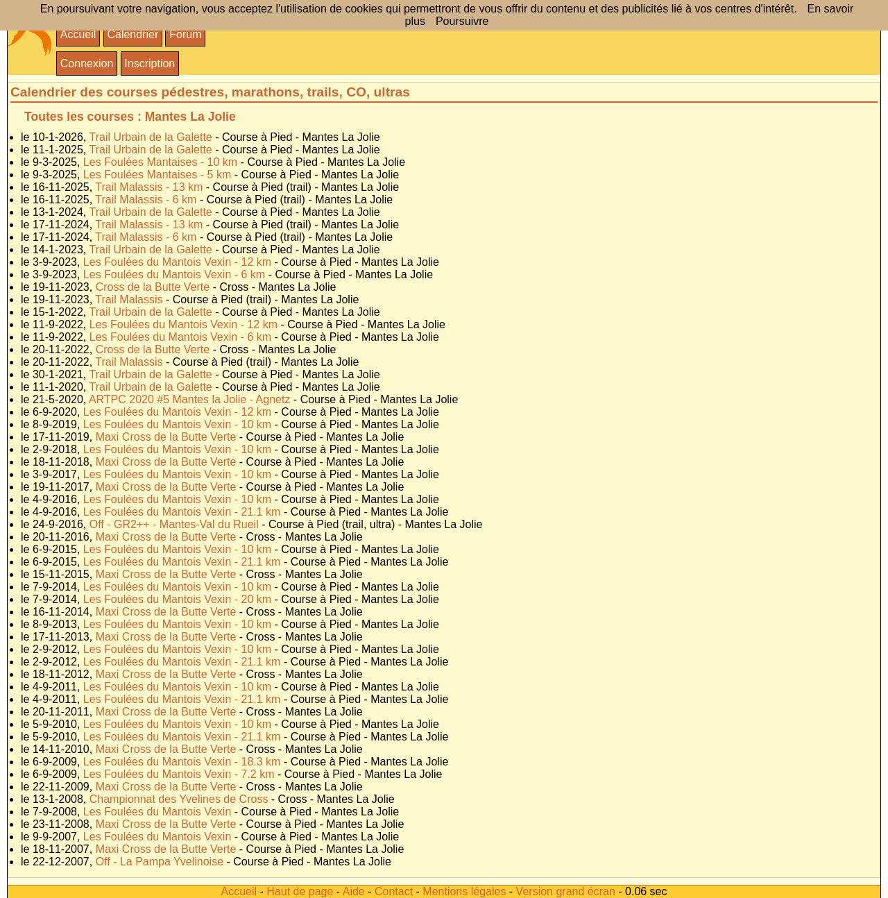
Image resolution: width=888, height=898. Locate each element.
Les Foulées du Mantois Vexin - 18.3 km (183, 762)
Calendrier (132, 34)
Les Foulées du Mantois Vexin (158, 811)
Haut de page (299, 891)
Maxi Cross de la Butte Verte (167, 437)
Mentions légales (464, 891)
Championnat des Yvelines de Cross (180, 799)
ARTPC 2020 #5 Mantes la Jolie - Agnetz (191, 399)
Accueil (78, 34)
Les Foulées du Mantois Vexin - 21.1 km (183, 512)
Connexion (87, 63)
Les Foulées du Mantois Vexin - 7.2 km (180, 774)
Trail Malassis (130, 299)
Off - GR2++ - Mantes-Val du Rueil (175, 524)
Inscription (149, 63)
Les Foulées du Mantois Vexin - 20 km (179, 599)
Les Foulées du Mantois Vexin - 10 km (179, 424)
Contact (394, 891)
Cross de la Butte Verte (154, 287)
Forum (185, 34)
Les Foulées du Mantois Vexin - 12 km (179, 262)
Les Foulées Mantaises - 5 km (158, 174)
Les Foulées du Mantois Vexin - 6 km (175, 274)
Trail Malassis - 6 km (147, 199)
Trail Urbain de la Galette (152, 137)
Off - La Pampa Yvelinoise (161, 861)
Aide (354, 891)
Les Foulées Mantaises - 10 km (162, 162)
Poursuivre (462, 21)
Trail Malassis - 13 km (150, 187)
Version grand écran (565, 891)
